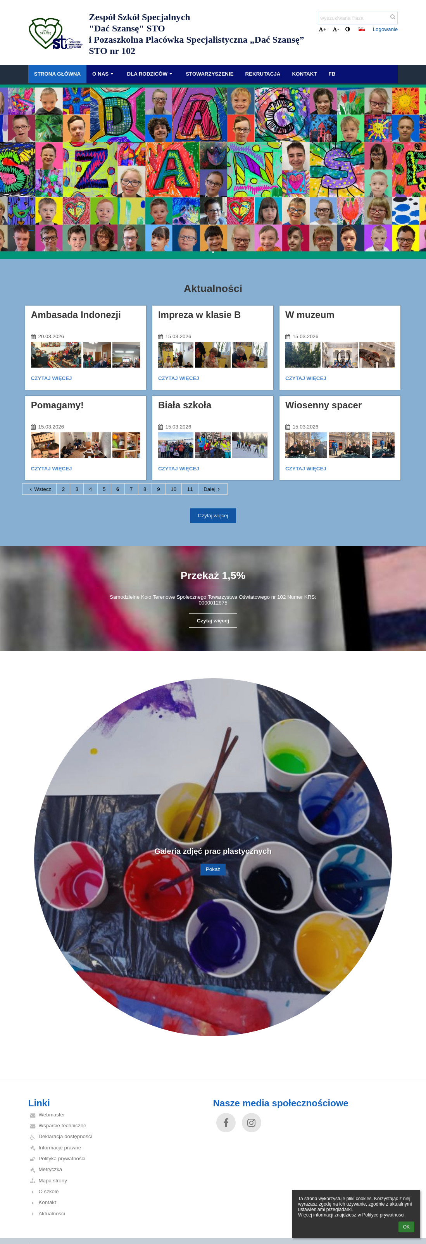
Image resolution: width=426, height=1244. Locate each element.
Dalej (213, 489)
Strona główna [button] (57, 74)
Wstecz (39, 489)
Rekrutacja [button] (263, 74)
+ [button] (322, 29)
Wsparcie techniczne (62, 1125)
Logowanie (385, 29)
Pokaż (213, 870)
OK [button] (406, 1227)
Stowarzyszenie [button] (209, 74)
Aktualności (51, 1213)
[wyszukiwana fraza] (358, 18)
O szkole (48, 1191)
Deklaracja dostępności (65, 1136)
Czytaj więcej (51, 379)
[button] (361, 29)
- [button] (336, 29)
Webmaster (51, 1115)
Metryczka (50, 1169)
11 (190, 489)
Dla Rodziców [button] (150, 74)
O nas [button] (103, 74)
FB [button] (332, 74)
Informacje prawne (59, 1148)
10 (173, 489)
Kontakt (47, 1202)
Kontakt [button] (304, 74)
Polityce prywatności (383, 1215)
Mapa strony (52, 1181)
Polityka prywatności (61, 1158)
